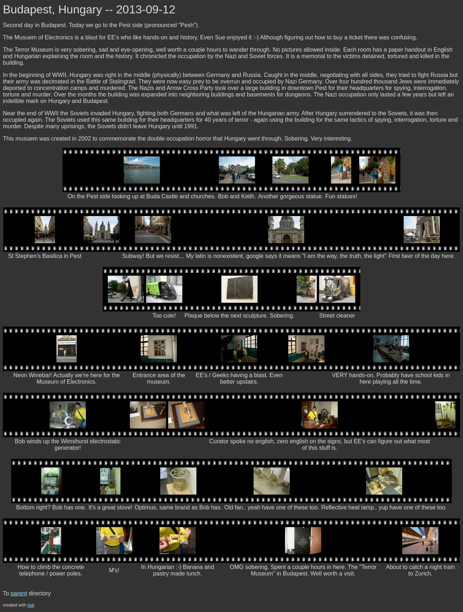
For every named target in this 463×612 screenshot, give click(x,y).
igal (30, 605)
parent (18, 593)
